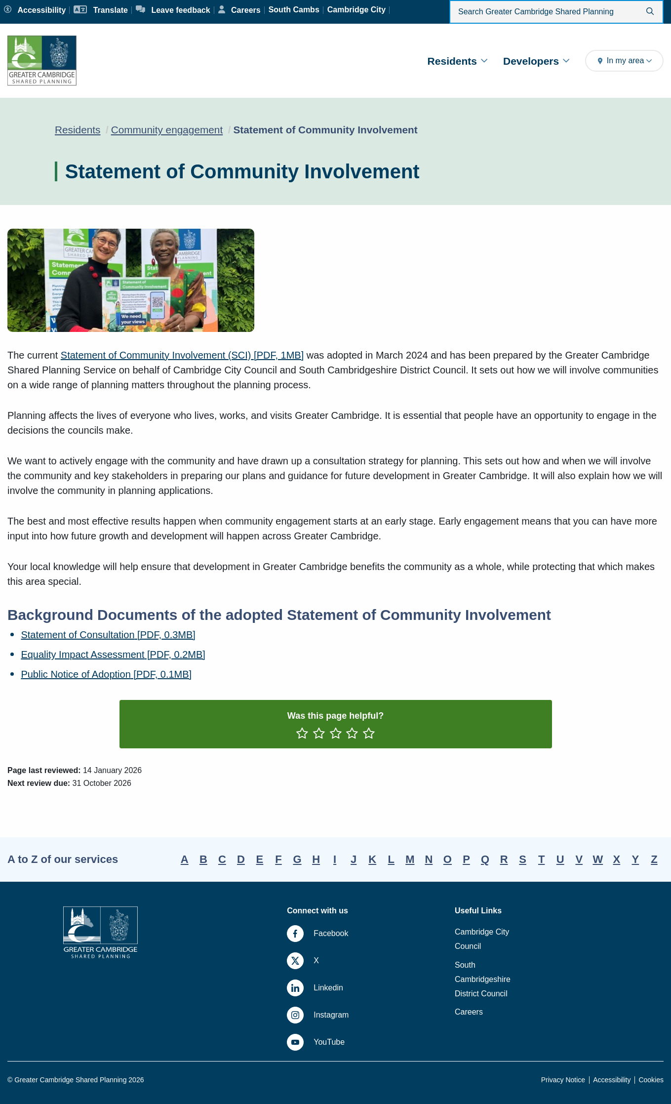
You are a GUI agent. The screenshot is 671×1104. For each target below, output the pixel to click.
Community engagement (167, 129)
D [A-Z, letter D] (241, 859)
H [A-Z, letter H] (316, 859)
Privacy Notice (563, 1080)
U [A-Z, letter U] (560, 859)
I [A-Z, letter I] (334, 859)
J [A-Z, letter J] (353, 859)
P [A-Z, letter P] (466, 859)
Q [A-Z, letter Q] (485, 859)
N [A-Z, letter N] (429, 859)
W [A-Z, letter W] (597, 859)
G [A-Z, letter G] (297, 859)
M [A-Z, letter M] (409, 859)
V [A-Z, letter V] (579, 859)
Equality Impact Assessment (113, 654)
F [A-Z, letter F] (278, 859)
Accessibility (612, 1080)
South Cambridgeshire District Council (483, 979)
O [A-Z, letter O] (447, 859)
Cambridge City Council (482, 939)
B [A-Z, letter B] (203, 859)
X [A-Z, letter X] (617, 859)
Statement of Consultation (108, 634)
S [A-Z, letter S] (522, 859)
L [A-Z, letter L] (391, 859)
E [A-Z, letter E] (260, 859)
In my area (624, 60)
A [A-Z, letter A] (185, 859)
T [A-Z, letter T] (541, 859)
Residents (457, 61)
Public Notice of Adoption (106, 674)
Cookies (651, 1080)
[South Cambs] (294, 10)
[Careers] (239, 10)
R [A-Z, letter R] (504, 859)
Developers (536, 61)
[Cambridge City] (356, 10)
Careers (469, 1012)
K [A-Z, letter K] (372, 859)
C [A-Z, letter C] (222, 859)
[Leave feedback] (173, 10)
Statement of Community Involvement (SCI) (182, 355)
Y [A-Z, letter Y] (635, 859)
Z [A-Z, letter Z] (654, 859)
